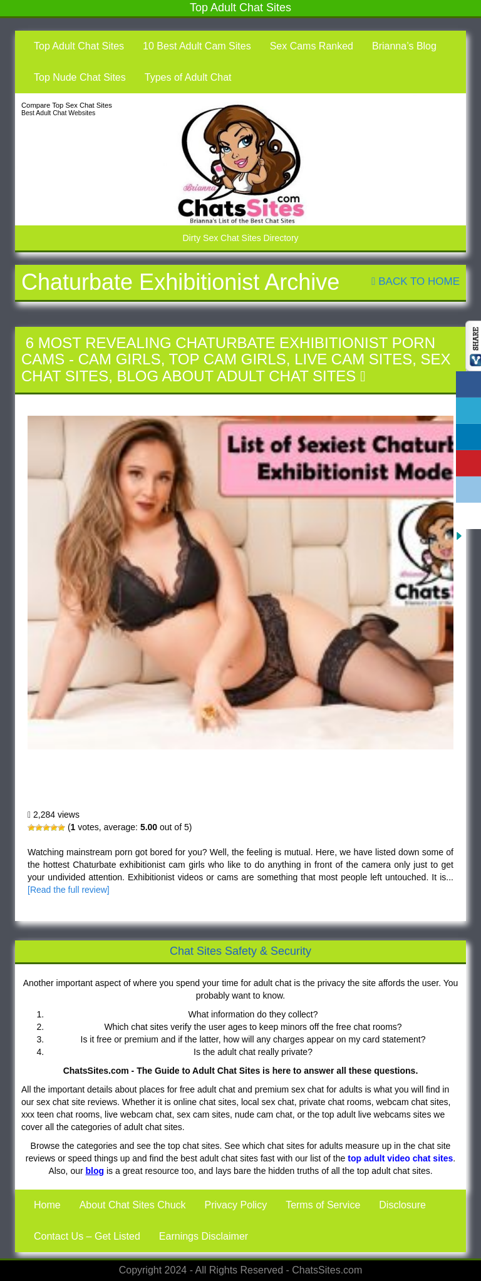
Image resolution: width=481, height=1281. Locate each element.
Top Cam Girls (227, 359)
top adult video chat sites (400, 1158)
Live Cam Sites (353, 359)
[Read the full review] (69, 890)
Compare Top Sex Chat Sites (66, 105)
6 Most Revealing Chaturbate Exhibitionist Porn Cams (182, 783)
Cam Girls (119, 359)
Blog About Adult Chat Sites (236, 376)
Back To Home (415, 281)
